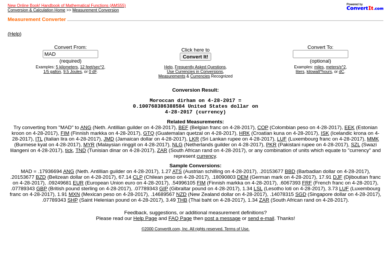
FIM (65, 136)
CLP (138, 180)
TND (81, 154)
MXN (74, 198)
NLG (177, 148)
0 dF (93, 71)
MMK (373, 142)
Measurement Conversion (95, 10)
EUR (78, 186)
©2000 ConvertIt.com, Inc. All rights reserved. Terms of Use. (195, 232)
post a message (223, 222)
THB (182, 203)
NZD (181, 198)
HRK (244, 136)
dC (341, 71)
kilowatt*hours (319, 71)
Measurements (171, 76)
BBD (290, 175)
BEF (183, 131)
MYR (89, 148)
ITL (39, 142)
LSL (258, 192)
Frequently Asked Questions (200, 67)
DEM (243, 180)
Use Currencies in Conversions (195, 71)
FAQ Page (180, 222)
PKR (271, 148)
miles (319, 67)
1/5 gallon (52, 71)
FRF (307, 186)
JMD (108, 142)
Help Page (145, 222)
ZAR (162, 154)
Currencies (200, 76)
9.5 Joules (72, 71)
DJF (337, 180)
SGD (300, 198)
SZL (355, 148)
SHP (73, 203)
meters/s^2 (336, 67)
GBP (41, 192)
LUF (282, 142)
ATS (177, 175)
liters (300, 71)
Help (168, 67)
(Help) (14, 34)
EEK (349, 131)
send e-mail (261, 222)
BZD (41, 180)
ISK (325, 136)
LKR (194, 142)
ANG (85, 131)
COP (262, 131)
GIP (163, 192)
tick (69, 154)
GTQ (148, 136)
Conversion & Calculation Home (36, 10)
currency (206, 159)
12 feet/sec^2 (92, 67)
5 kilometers (67, 67)
